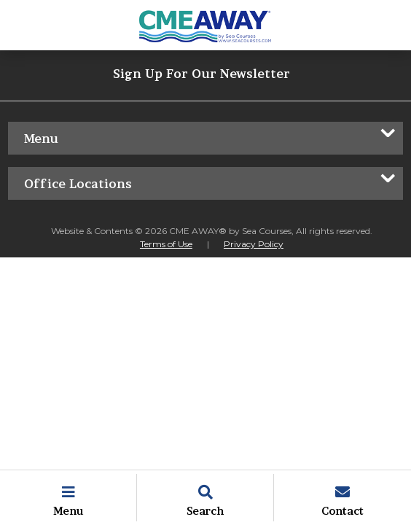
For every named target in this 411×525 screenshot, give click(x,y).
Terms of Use (166, 243)
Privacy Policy (253, 243)
